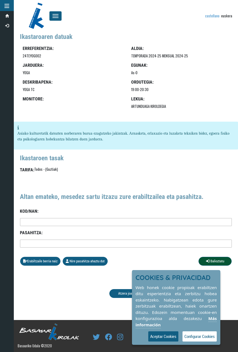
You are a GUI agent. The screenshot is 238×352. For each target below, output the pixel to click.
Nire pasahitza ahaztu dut (85, 261)
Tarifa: (27, 169)
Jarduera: (33, 65)
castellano (212, 15)
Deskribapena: (37, 82)
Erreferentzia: (38, 48)
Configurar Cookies (199, 336)
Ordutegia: (142, 82)
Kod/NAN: (29, 211)
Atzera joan (126, 293)
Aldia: (137, 48)
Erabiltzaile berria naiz (40, 261)
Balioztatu (215, 261)
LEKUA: (137, 99)
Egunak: (139, 65)
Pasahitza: (31, 232)
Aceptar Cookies (163, 336)
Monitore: (33, 99)
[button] (6, 5)
